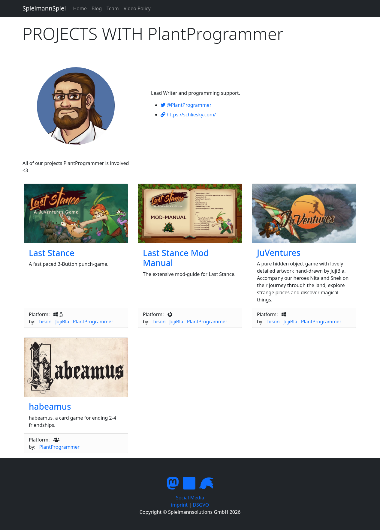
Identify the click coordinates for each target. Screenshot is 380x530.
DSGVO (201, 505)
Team (113, 8)
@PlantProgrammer (186, 105)
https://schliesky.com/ (188, 114)
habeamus (50, 406)
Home (80, 8)
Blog (97, 8)
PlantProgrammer (93, 321)
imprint (179, 505)
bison (45, 321)
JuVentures (278, 252)
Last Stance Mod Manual (176, 258)
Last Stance (51, 253)
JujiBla (62, 321)
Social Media (190, 497)
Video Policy (137, 8)
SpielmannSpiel (44, 8)
